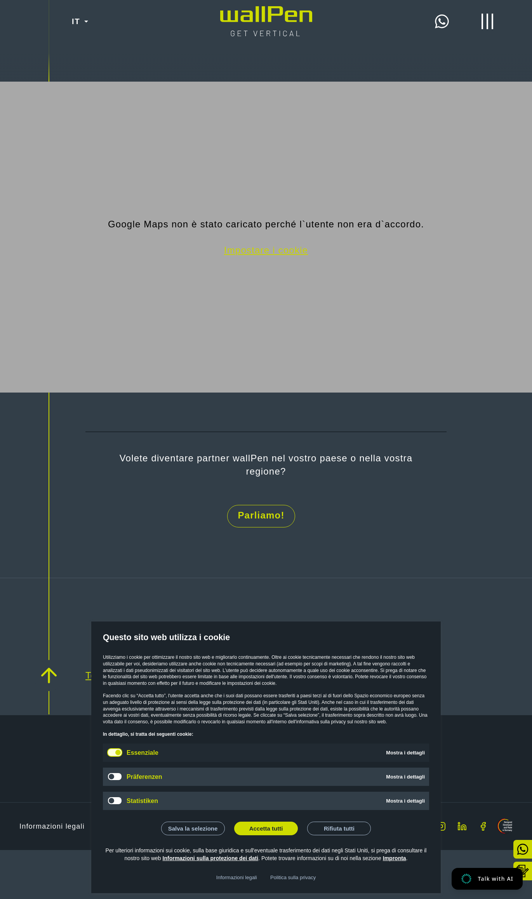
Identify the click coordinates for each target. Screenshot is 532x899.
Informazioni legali (236, 877)
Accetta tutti (266, 828)
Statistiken (142, 801)
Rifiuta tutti (339, 828)
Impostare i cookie (266, 250)
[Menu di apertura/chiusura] (487, 21)
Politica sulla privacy (293, 877)
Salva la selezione (193, 828)
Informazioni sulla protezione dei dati (211, 858)
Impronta (394, 858)
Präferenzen (144, 776)
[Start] (266, 12)
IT (76, 21)
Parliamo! (261, 515)
